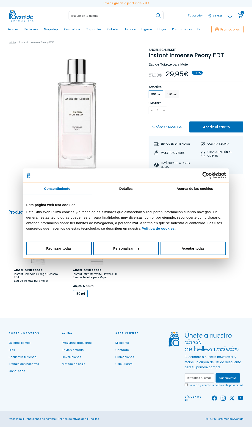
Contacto (122, 350)
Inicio (12, 42)
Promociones (227, 29)
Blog (12, 350)
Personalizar (126, 248)
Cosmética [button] (72, 29)
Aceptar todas (193, 248)
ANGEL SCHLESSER (163, 50)
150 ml (172, 94)
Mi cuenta (122, 343)
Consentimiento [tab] (57, 188)
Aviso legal (15, 419)
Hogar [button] (162, 29)
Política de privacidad (72, 419)
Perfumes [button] (31, 29)
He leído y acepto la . (216, 385)
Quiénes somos (19, 343)
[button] (240, 15)
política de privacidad (229, 385)
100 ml (156, 94)
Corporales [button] (93, 29)
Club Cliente (124, 364)
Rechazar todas (59, 248)
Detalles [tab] (126, 188)
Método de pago (73, 364)
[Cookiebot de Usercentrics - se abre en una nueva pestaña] (206, 175)
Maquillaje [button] (51, 29)
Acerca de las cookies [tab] (195, 188)
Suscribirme (228, 378)
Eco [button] (199, 29)
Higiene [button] (146, 29)
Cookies (94, 419)
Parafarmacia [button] (182, 29)
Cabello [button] (112, 29)
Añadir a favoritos (167, 127)
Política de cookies (158, 228)
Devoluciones (71, 357)
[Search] (116, 15)
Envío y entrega (73, 350)
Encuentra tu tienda (22, 357)
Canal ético (17, 371)
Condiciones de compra (40, 419)
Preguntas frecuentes (77, 343)
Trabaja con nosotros (24, 364)
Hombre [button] (130, 29)
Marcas (13, 29)
